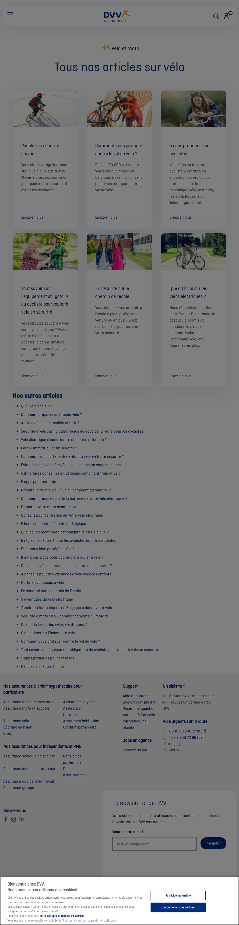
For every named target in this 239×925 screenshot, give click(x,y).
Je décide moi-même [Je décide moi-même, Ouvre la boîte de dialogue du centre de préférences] (178, 899)
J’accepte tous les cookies (178, 911)
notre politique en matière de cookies (61, 919)
